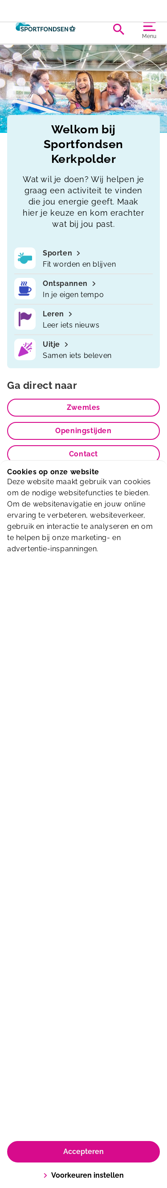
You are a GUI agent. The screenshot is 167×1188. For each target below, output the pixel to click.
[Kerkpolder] (45, 29)
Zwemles (83, 407)
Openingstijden (83, 430)
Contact (83, 454)
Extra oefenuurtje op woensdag (83, 7)
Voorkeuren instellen (83, 1175)
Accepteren (83, 1151)
